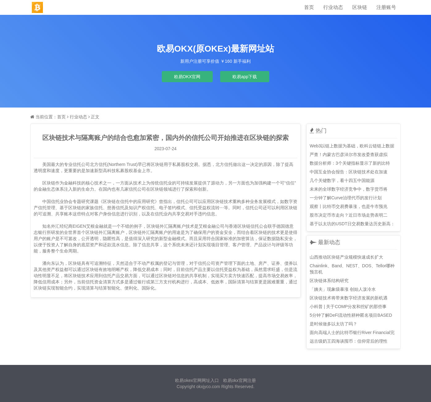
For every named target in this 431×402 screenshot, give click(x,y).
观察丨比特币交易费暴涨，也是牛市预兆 (348, 206)
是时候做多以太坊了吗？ (333, 323)
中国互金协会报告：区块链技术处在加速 (348, 171)
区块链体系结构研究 (329, 280)
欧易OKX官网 (187, 76)
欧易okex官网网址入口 (197, 380)
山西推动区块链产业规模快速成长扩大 (346, 257)
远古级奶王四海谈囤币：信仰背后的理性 (348, 341)
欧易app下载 (244, 76)
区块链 (359, 7)
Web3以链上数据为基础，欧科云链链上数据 (352, 145)
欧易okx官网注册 (239, 380)
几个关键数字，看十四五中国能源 (342, 180)
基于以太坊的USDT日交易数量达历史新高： (352, 223)
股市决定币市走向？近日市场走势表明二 (348, 215)
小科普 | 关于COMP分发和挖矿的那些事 (348, 306)
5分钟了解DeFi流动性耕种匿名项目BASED (351, 315)
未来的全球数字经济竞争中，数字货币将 (348, 189)
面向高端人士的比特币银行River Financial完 (352, 332)
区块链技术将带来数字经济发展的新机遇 (348, 297)
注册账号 (386, 7)
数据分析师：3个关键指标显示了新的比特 (350, 163)
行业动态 (333, 7)
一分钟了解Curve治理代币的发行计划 (346, 197)
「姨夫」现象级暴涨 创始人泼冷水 (343, 289)
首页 (309, 7)
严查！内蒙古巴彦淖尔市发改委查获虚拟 (348, 154)
